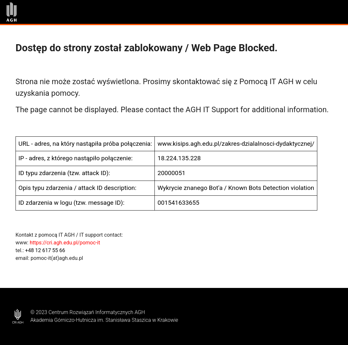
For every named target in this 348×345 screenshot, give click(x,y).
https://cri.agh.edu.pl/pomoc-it (65, 243)
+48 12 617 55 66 (45, 250)
